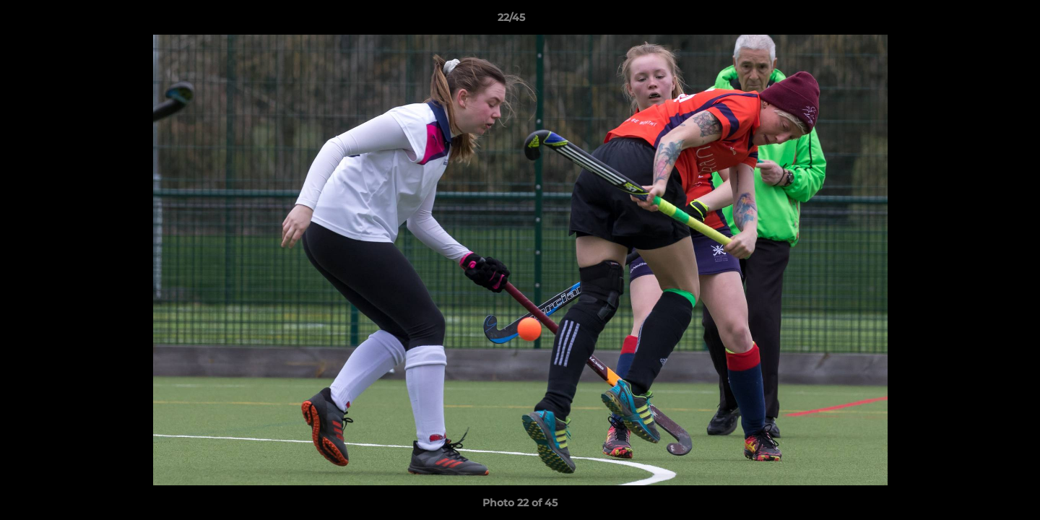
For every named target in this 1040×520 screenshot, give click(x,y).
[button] (979, 20)
